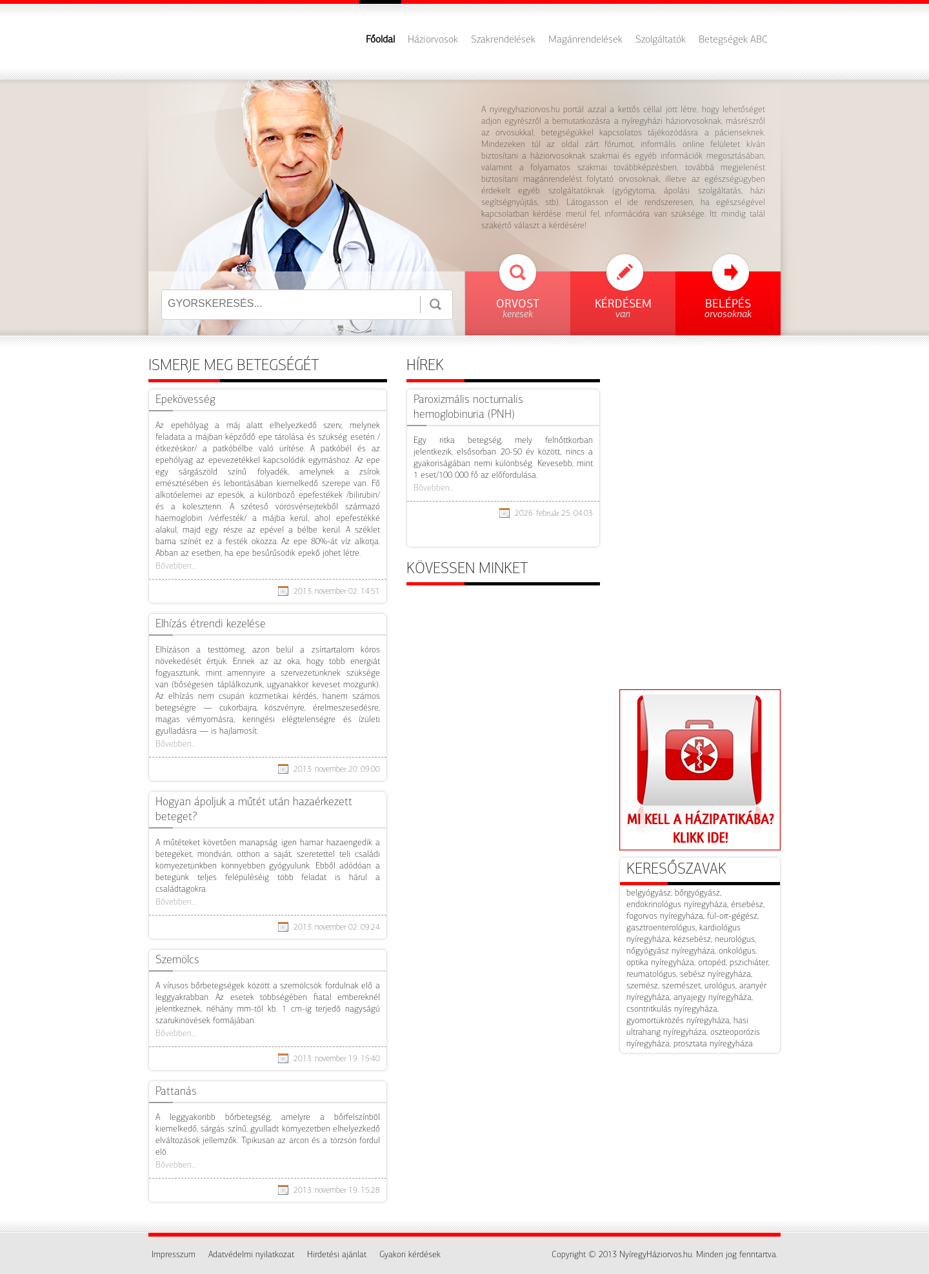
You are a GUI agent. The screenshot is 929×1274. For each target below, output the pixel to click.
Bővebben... (175, 566)
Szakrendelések (503, 40)
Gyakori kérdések (410, 1255)
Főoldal (380, 40)
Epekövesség (185, 400)
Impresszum (173, 1255)
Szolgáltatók (660, 40)
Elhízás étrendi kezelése (210, 624)
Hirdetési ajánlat (336, 1255)
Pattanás (176, 1092)
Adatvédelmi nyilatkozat (251, 1255)
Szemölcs (177, 960)
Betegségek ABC (733, 40)
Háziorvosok (433, 40)
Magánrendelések (585, 40)
